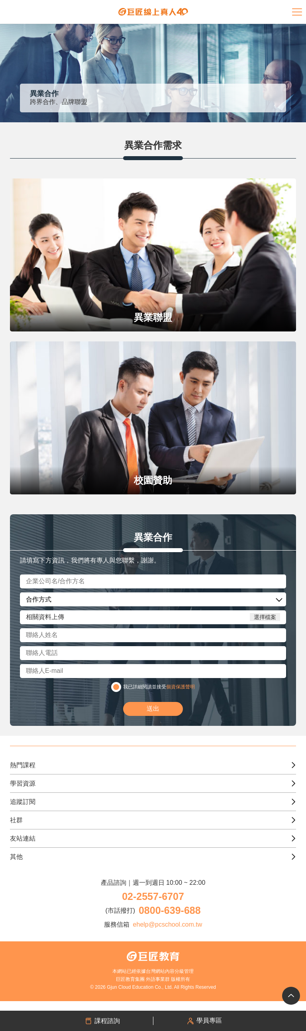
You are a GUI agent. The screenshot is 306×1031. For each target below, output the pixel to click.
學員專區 (204, 1021)
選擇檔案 (265, 617)
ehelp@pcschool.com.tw (167, 924)
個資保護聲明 (180, 687)
